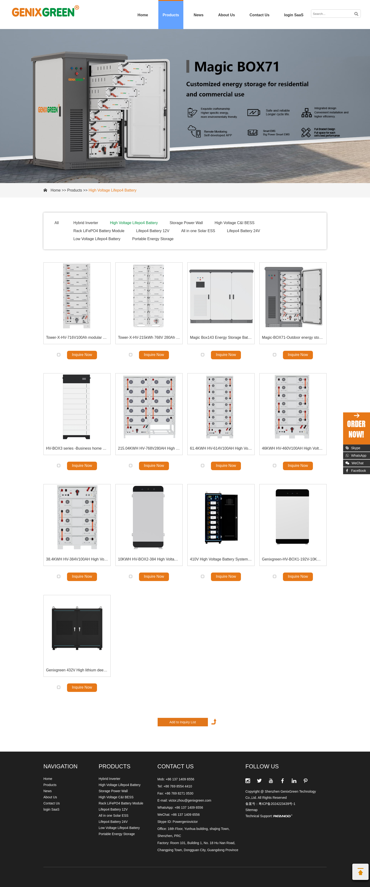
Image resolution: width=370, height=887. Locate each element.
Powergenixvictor (185, 822)
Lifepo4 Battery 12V (152, 231)
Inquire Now (82, 355)
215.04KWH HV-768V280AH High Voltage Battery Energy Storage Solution (149, 448)
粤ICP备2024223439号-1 (277, 804)
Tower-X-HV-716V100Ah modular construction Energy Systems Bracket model (77, 337)
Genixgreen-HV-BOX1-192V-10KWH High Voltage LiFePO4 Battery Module (293, 559)
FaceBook (355, 471)
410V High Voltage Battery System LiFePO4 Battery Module (221, 559)
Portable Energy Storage (152, 239)
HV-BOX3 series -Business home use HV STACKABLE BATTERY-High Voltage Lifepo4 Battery (77, 448)
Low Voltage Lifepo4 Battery (96, 239)
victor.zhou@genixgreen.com (189, 800)
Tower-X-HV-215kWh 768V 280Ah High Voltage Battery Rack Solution (149, 337)
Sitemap (251, 810)
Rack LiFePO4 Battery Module (98, 231)
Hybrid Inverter (85, 223)
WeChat (354, 463)
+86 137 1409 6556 (188, 807)
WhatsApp (355, 455)
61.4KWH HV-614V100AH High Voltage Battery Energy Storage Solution (221, 448)
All (57, 223)
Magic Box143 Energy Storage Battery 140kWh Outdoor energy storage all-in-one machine (221, 337)
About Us (226, 15)
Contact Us (259, 15)
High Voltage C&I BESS (235, 223)
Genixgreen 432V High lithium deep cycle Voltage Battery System (77, 670)
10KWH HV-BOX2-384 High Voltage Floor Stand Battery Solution (149, 559)
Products (171, 15)
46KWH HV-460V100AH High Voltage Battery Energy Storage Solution (293, 448)
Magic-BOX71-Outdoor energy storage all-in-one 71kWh (293, 337)
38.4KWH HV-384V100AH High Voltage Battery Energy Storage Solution (77, 559)
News (199, 15)
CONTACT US (175, 766)
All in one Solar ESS (198, 231)
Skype (352, 448)
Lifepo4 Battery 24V (243, 231)
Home (143, 15)
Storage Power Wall (186, 223)
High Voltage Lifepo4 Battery (112, 190)
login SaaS (293, 15)
